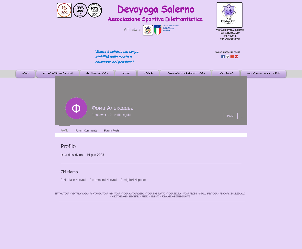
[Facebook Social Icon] (223, 56)
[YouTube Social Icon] (236, 56)
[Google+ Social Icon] (232, 56)
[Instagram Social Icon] (227, 56)
